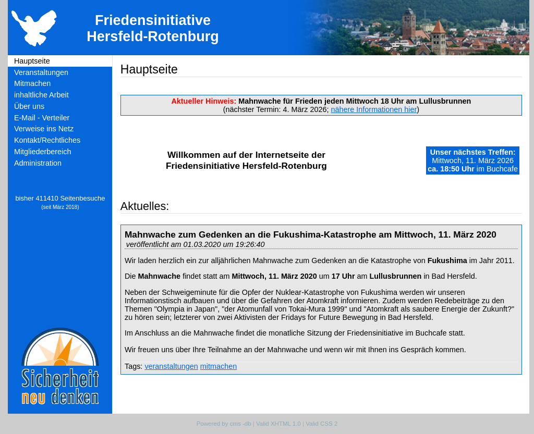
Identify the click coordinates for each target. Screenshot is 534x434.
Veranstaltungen (41, 72)
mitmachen (218, 366)
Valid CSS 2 (321, 423)
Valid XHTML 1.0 (278, 423)
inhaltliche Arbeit (41, 95)
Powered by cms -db (224, 423)
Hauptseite (32, 61)
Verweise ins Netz (44, 129)
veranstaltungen (171, 366)
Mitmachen (32, 83)
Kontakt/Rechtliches (47, 140)
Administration (38, 163)
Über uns (29, 106)
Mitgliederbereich (42, 151)
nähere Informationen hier (374, 109)
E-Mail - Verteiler (41, 118)
